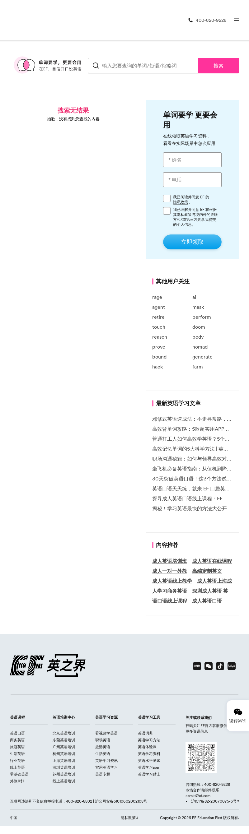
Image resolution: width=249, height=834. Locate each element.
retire (158, 316)
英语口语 (17, 733)
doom (198, 326)
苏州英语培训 (64, 774)
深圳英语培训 (64, 767)
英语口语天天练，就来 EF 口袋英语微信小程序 (192, 488)
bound (159, 356)
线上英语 (17, 767)
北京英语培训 (64, 733)
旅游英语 (17, 746)
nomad (200, 346)
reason (159, 336)
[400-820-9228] (207, 20)
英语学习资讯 (106, 760)
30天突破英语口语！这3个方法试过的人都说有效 (192, 478)
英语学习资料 (149, 753)
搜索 (218, 65)
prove (158, 346)
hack (157, 366)
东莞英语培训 (64, 740)
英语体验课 (147, 746)
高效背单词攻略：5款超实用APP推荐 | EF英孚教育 (192, 428)
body (198, 336)
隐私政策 (180, 202)
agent (158, 306)
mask (198, 306)
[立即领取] (192, 241)
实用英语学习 (106, 767)
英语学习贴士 (149, 774)
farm (197, 366)
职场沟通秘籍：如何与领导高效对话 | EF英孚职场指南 (192, 458)
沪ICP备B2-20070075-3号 (214, 801)
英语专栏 (102, 774)
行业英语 (17, 760)
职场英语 (102, 740)
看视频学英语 (106, 733)
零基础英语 (19, 774)
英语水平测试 (149, 760)
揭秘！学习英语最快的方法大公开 (189, 508)
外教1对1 (17, 781)
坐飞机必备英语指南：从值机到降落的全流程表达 (192, 468)
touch (158, 326)
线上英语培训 (64, 781)
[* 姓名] (192, 159)
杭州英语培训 (64, 753)
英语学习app (148, 767)
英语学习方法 (149, 740)
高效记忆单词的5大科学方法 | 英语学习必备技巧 (192, 448)
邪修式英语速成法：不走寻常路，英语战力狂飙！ (192, 418)
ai (194, 297)
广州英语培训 (64, 746)
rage (157, 297)
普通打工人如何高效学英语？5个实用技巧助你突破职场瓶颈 (192, 438)
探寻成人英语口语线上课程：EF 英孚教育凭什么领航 (192, 498)
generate (202, 356)
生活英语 (17, 753)
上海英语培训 (64, 760)
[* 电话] (192, 179)
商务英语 (17, 740)
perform (201, 316)
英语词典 (145, 733)
